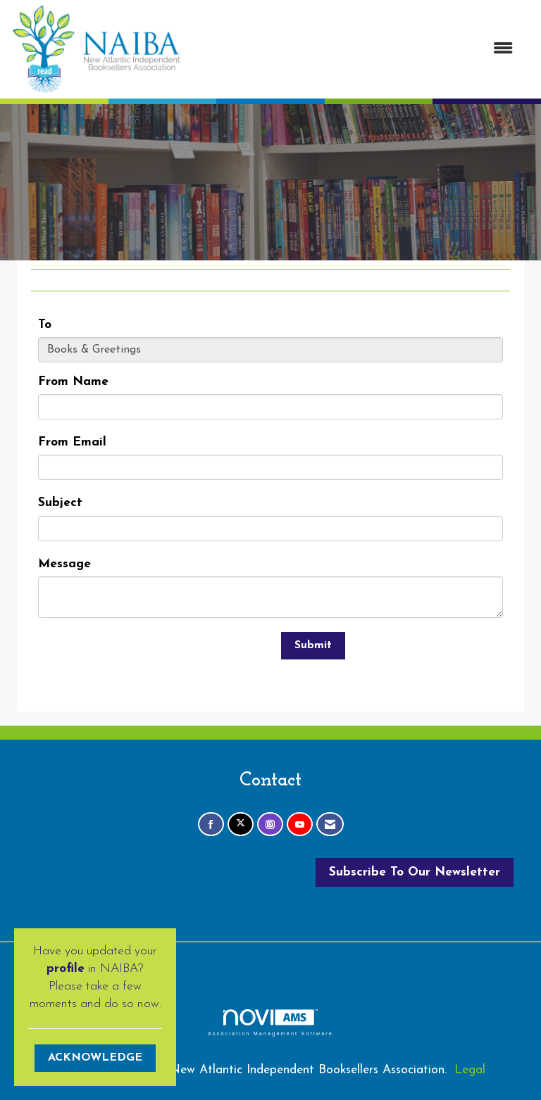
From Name (73, 382)
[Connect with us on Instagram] (270, 824)
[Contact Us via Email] (330, 824)
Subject (60, 503)
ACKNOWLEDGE (95, 1057)
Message (64, 564)
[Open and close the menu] (354, 49)
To (44, 325)
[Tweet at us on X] (241, 824)
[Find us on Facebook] (211, 824)
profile (65, 969)
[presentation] (145, 659)
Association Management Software (270, 1022)
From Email (72, 442)
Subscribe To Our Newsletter (414, 872)
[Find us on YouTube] (300, 824)
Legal (469, 1070)
